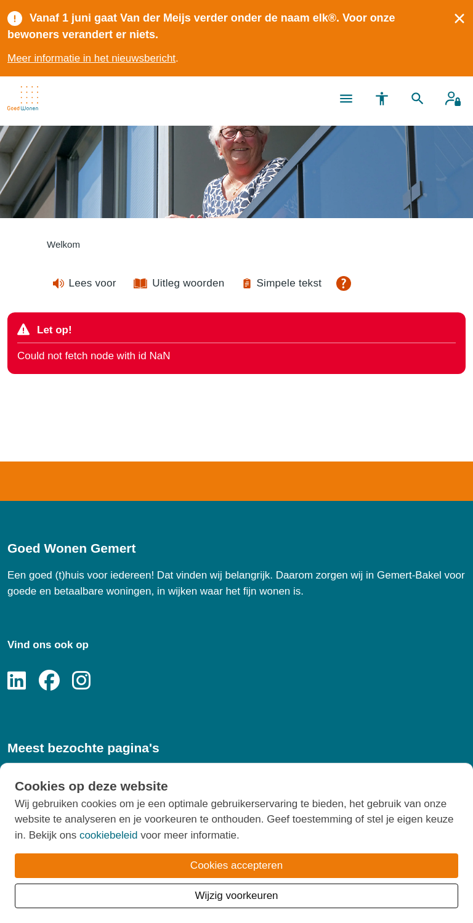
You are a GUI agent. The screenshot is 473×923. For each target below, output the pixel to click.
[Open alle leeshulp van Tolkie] (343, 283)
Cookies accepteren (236, 865)
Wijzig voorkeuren (236, 895)
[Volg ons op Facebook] (49, 681)
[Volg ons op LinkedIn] (16, 681)
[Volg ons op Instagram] (81, 681)
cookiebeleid (108, 835)
